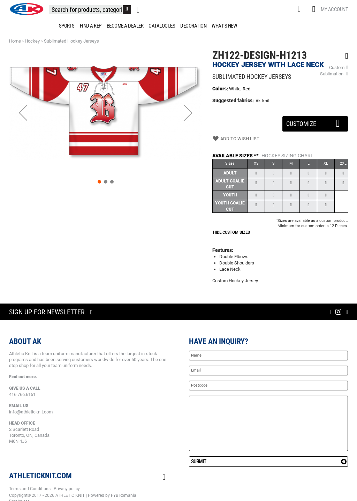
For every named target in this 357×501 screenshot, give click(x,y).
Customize (315, 121)
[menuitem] (65, 26)
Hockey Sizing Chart (287, 155)
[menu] (178, 26)
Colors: (220, 88)
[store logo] (26, 9)
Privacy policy (67, 488)
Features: (222, 250)
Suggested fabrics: (233, 100)
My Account (334, 9)
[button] (23, 113)
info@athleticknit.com (31, 411)
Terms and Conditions (30, 488)
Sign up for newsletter (47, 312)
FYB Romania (123, 495)
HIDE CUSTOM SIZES (231, 232)
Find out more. (23, 376)
